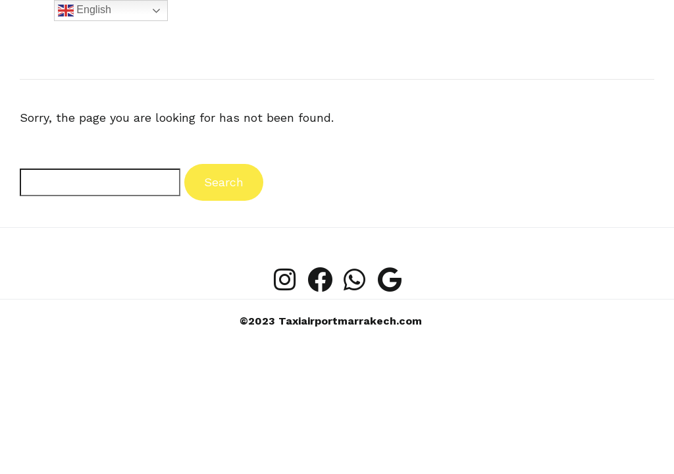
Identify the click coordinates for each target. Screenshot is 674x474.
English (84, 10)
